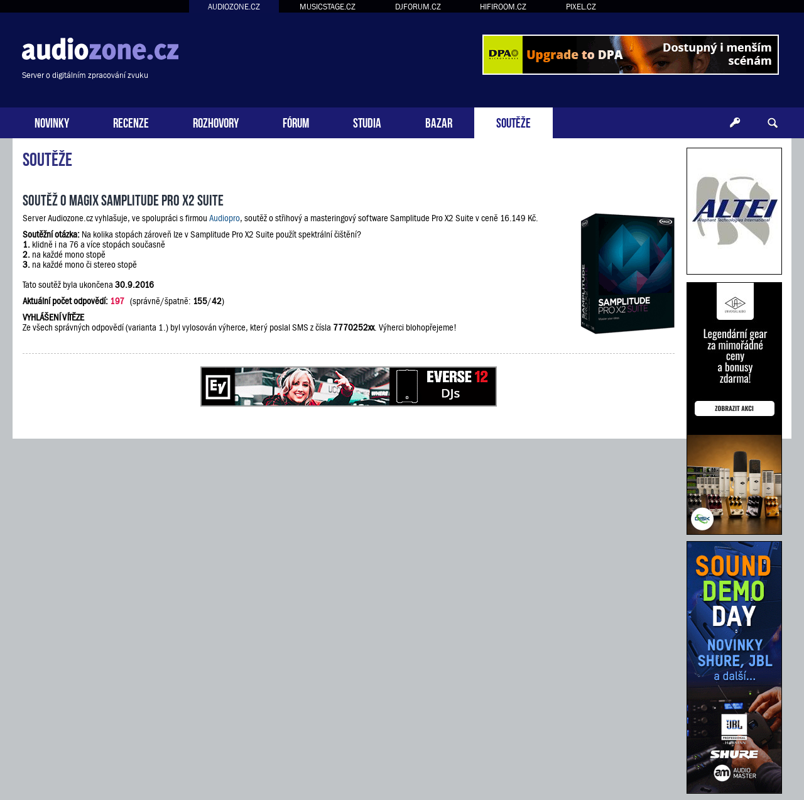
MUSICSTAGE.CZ (328, 6)
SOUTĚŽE (513, 121)
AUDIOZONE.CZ (234, 6)
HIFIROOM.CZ (503, 6)
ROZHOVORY (216, 121)
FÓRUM (296, 121)
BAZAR (438, 121)
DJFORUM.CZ (418, 6)
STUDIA (367, 121)
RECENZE (131, 121)
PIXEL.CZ (581, 6)
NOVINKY (52, 121)
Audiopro (224, 218)
